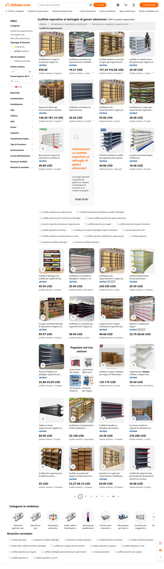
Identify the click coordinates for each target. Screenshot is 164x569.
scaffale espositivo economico (52, 230)
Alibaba (42, 24)
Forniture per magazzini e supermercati (110, 24)
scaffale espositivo (138, 236)
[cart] (126, 5)
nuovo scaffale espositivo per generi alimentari (106, 218)
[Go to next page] (118, 496)
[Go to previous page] (74, 496)
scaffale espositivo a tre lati (45, 558)
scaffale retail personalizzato (140, 540)
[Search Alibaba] (63, 4)
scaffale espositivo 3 (18, 558)
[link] (160, 543)
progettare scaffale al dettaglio (53, 242)
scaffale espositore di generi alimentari (133, 224)
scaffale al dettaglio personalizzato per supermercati (63, 552)
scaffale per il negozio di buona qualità (68, 546)
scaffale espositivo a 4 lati (132, 546)
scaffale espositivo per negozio (22, 552)
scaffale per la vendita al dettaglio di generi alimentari (94, 230)
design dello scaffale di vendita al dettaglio (27, 546)
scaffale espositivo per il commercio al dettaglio (59, 218)
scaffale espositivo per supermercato (55, 212)
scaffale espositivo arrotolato (109, 540)
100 (113, 496)
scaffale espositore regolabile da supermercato (104, 236)
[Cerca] (99, 5)
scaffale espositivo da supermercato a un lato (58, 236)
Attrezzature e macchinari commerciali (69, 24)
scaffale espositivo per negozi (98, 224)
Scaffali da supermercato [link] (50, 28)
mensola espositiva (100, 552)
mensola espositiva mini (134, 230)
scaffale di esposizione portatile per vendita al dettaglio (100, 212)
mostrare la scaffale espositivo (85, 242)
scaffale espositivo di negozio (103, 546)
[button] (90, 5)
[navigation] (20, 258)
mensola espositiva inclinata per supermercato (59, 224)
